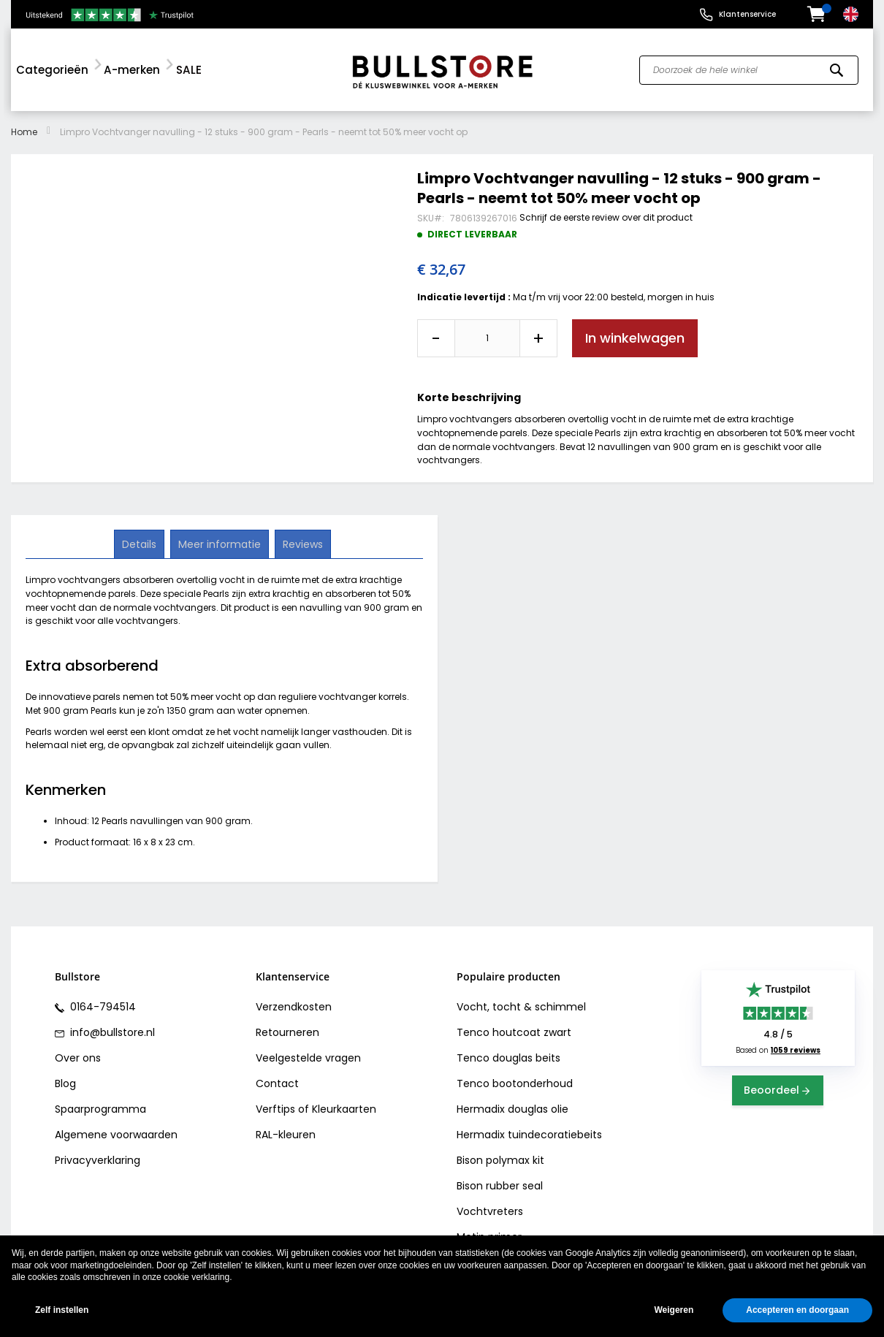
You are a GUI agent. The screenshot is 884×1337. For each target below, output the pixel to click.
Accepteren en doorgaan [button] (797, 1310)
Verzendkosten (294, 1006)
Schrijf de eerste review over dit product (606, 217)
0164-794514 (101, 1006)
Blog (65, 1083)
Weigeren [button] (673, 1310)
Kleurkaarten (344, 1109)
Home (24, 132)
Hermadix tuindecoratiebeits (529, 1134)
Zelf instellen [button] (61, 1310)
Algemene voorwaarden (116, 1134)
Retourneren (287, 1032)
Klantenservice (747, 14)
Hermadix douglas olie (512, 1109)
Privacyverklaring (97, 1160)
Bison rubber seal (500, 1185)
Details (140, 543)
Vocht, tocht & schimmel (521, 1006)
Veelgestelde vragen (308, 1058)
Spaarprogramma (100, 1109)
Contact (277, 1083)
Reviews (301, 543)
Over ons (78, 1058)
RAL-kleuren (286, 1134)
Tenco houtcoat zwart (514, 1032)
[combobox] (748, 70)
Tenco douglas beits (508, 1058)
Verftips (275, 1109)
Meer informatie (219, 543)
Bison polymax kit (500, 1160)
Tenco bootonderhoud (515, 1083)
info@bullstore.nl (111, 1032)
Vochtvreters (490, 1211)
